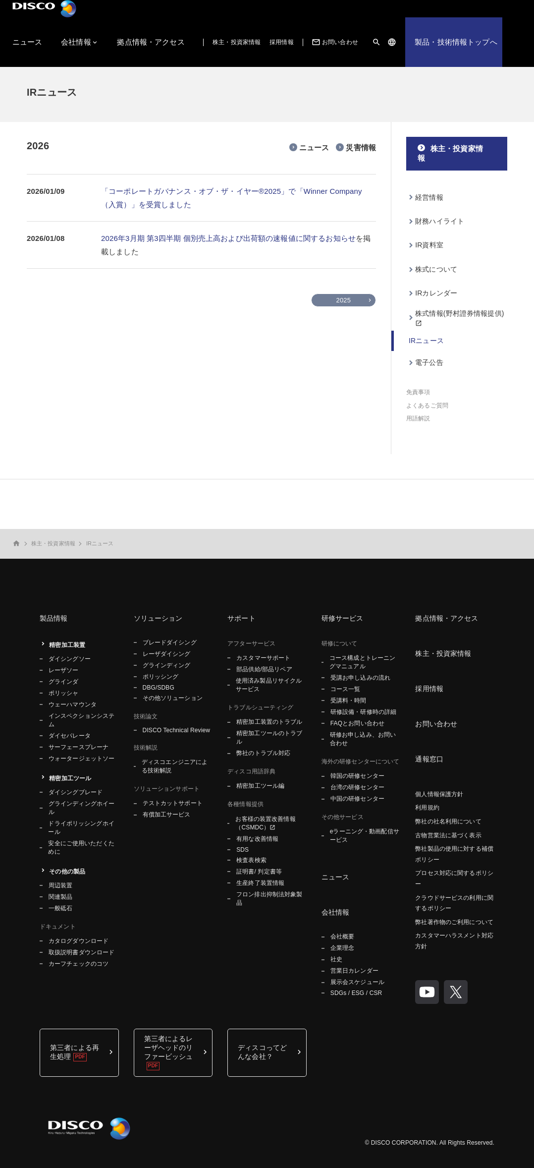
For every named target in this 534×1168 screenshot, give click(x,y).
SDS (242, 849)
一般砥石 (60, 908)
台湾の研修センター (357, 787)
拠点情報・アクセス (150, 42)
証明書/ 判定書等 (259, 871)
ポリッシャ (64, 693)
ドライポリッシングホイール (81, 827)
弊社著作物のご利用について (454, 922)
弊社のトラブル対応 (263, 753)
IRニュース (426, 341)
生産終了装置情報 (260, 882)
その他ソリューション (173, 698)
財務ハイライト (439, 221)
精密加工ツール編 (260, 785)
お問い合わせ (334, 42)
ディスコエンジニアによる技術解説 (175, 766)
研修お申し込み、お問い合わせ (363, 739)
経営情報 (429, 197)
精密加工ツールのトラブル (269, 737)
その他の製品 (67, 871)
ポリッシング (161, 676)
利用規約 (427, 807)
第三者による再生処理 (74, 1052)
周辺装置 (60, 885)
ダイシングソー (70, 658)
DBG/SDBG (158, 687)
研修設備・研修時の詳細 (363, 711)
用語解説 (418, 418)
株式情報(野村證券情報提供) (459, 313)
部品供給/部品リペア (264, 669)
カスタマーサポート (263, 657)
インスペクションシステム (81, 720)
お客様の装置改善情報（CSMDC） (265, 823)
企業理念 (342, 947)
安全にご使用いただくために (81, 847)
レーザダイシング (167, 653)
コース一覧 (345, 689)
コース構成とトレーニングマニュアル (362, 662)
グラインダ (64, 681)
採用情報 (281, 42)
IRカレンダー (436, 293)
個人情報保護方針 (439, 794)
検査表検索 (251, 860)
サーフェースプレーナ (78, 747)
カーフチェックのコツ (78, 963)
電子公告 (429, 362)
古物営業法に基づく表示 (448, 835)
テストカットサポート (173, 803)
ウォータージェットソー (81, 758)
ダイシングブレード (76, 792)
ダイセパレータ (70, 735)
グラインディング (167, 665)
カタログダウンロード (78, 940)
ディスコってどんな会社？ (262, 1052)
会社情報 (76, 42)
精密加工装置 (67, 645)
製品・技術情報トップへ (456, 42)
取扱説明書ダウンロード (81, 952)
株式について (436, 269)
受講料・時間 (348, 700)
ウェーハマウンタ (73, 704)
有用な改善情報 (257, 838)
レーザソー (64, 670)
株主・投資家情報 (237, 42)
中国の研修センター (357, 798)
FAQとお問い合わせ (357, 723)
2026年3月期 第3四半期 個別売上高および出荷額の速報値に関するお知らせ (228, 238)
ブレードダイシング (170, 642)
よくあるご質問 (427, 405)
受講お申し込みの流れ (360, 677)
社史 (336, 959)
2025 (343, 300)
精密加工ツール (70, 778)
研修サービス (342, 618)
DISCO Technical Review (176, 730)
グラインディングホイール (81, 808)
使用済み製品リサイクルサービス (269, 685)
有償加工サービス (167, 814)
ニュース (27, 42)
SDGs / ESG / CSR (356, 993)
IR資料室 (429, 245)
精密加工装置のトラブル (269, 721)
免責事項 (418, 392)
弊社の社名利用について (448, 821)
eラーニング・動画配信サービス (364, 835)
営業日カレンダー (354, 970)
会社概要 (342, 936)
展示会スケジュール (357, 982)
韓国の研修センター (357, 775)
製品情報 (54, 618)
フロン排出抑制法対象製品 (269, 898)
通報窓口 (429, 759)
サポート (241, 618)
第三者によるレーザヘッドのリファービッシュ (168, 1047)
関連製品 (60, 896)
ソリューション (158, 618)
